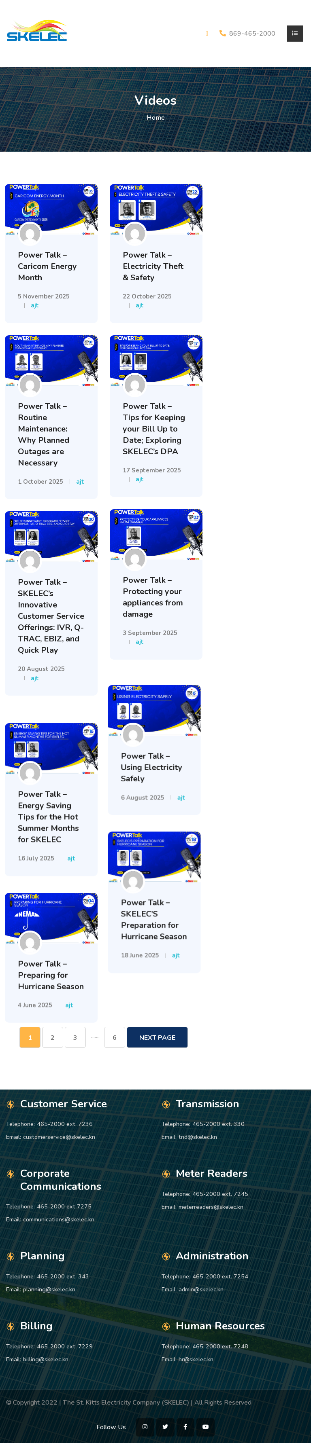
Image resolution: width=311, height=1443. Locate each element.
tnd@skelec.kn (198, 1137)
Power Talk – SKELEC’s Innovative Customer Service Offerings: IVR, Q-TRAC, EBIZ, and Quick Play (51, 616)
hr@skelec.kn (196, 1359)
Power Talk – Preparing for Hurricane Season (51, 955)
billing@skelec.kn (45, 1359)
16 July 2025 (36, 843)
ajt (35, 305)
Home (156, 117)
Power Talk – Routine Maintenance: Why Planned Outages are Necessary (43, 434)
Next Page (157, 1037)
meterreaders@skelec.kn (211, 1207)
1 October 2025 (40, 482)
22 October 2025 (147, 296)
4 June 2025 (35, 985)
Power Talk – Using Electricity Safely (153, 754)
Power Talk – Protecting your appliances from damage (153, 597)
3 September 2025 (150, 633)
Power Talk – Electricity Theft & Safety (153, 266)
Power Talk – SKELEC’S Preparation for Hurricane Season (156, 901)
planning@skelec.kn (49, 1289)
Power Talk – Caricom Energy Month (47, 266)
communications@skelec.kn (58, 1219)
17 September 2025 (152, 470)
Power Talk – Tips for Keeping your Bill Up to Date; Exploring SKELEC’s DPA (154, 429)
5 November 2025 (44, 296)
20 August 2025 (41, 669)
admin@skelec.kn (201, 1289)
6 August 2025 (144, 784)
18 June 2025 (142, 937)
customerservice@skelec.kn (59, 1137)
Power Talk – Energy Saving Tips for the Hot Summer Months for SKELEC (48, 801)
